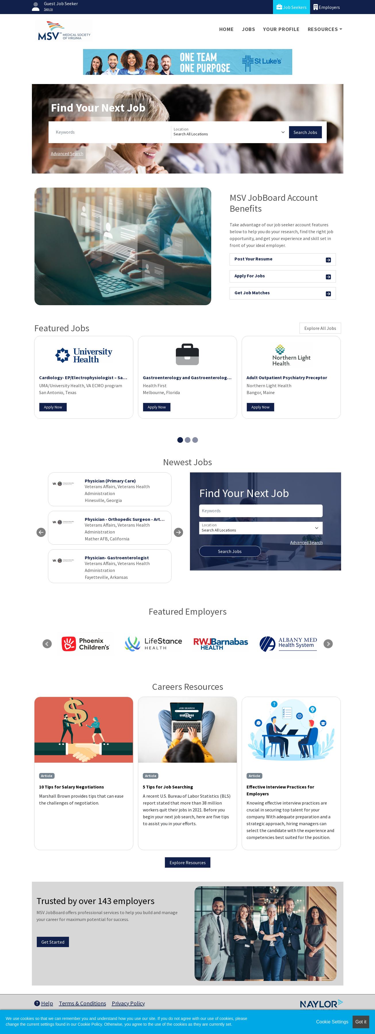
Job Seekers (291, 7)
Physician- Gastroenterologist (117, 557)
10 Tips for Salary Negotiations (71, 787)
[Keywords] (112, 132)
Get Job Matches (282, 293)
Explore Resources (188, 862)
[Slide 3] (195, 440)
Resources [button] (323, 29)
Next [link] (328, 644)
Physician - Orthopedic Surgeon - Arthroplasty (132, 519)
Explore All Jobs (320, 328)
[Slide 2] (188, 440)
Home (226, 29)
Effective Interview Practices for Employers (280, 790)
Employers (327, 7)
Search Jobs (305, 132)
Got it (360, 1021)
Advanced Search (67, 153)
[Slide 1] (180, 440)
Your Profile (281, 29)
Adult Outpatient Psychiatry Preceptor (287, 377)
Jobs (248, 29)
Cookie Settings (332, 1021)
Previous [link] (47, 644)
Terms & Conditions (82, 1003)
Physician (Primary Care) (110, 481)
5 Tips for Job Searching (168, 787)
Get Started (52, 942)
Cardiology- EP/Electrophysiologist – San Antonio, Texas (98, 377)
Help (43, 1003)
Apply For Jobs (282, 277)
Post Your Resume (282, 260)
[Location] (230, 132)
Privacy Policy (128, 1003)
